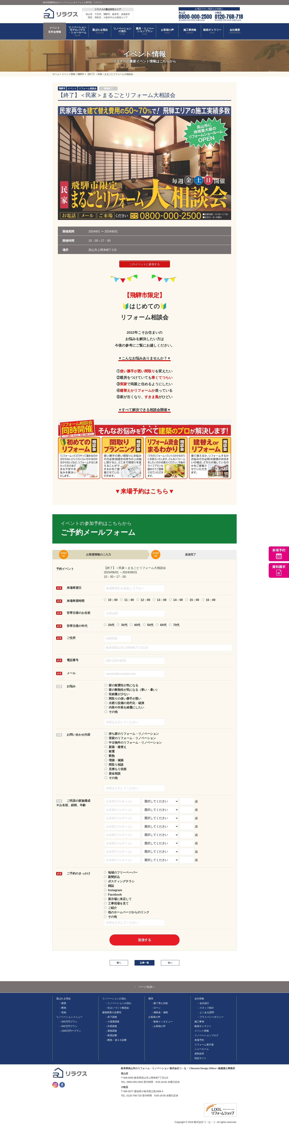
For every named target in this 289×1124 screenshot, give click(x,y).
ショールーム (201, 1049)
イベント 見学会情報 (54, 29)
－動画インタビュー (162, 1021)
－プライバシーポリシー (210, 1017)
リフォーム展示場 (204, 1044)
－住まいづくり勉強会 (117, 1007)
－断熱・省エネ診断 (116, 1040)
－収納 (62, 1012)
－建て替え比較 (159, 1003)
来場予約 (199, 1040)
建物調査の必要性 (111, 1012)
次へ (170, 962)
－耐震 (62, 1003)
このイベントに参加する (144, 264)
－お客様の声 (158, 1026)
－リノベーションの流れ (118, 1003)
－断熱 (62, 1007)
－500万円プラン (68, 1026)
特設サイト (200, 1058)
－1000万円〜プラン (70, 1030)
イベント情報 (201, 1030)
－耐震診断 (111, 1035)
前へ (119, 962)
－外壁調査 (111, 1026)
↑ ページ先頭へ (144, 986)
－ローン (156, 1007)
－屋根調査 (111, 1030)
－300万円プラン (68, 1021)
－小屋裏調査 (112, 1021)
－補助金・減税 (159, 1012)
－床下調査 (111, 1017)
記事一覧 (144, 962)
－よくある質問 (205, 1012)
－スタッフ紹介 (205, 1007)
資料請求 (199, 1053)
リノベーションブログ (206, 1035)
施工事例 (199, 1021)
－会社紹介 (203, 1003)
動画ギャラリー (202, 1026)
